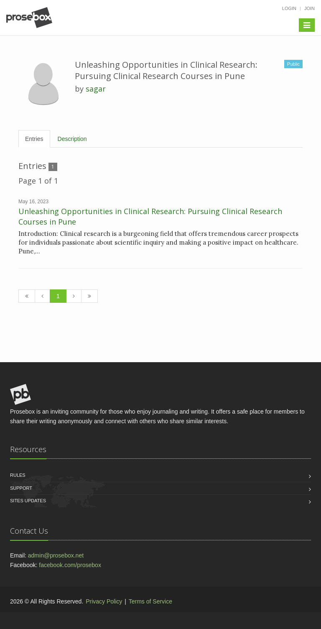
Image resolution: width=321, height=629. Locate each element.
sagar (96, 89)
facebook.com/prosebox (70, 565)
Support (21, 488)
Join (309, 8)
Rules (17, 475)
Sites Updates (28, 500)
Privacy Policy (104, 601)
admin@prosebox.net (56, 555)
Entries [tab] (34, 139)
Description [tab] (72, 139)
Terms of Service (150, 601)
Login (289, 8)
